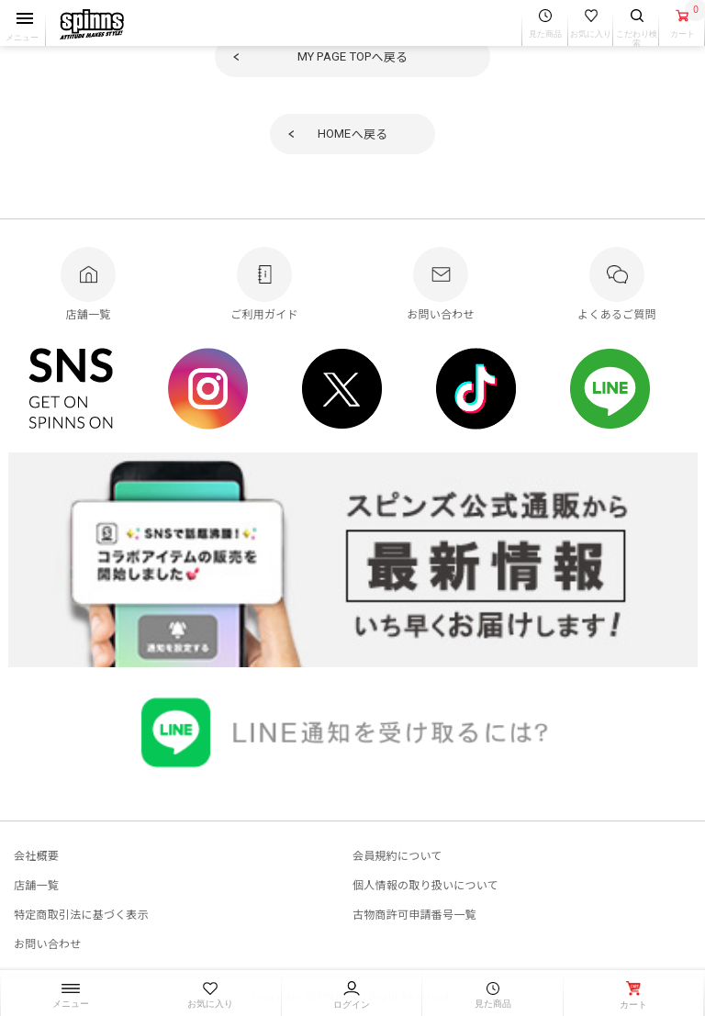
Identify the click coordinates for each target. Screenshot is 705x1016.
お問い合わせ (47, 943)
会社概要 (36, 855)
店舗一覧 (36, 884)
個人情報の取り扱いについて (425, 884)
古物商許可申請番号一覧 (414, 913)
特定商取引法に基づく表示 (81, 913)
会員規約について (397, 855)
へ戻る (352, 56)
